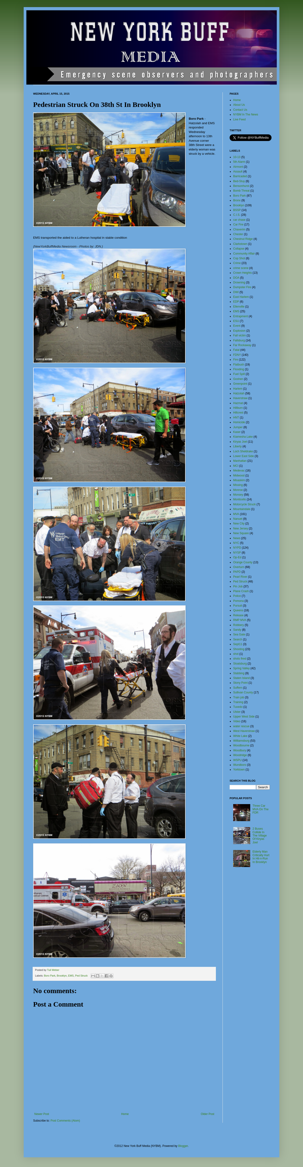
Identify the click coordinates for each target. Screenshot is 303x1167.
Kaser (237, 432)
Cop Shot (239, 258)
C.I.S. (236, 214)
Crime (237, 263)
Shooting (238, 649)
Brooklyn (62, 975)
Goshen (238, 379)
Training (238, 702)
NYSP (237, 552)
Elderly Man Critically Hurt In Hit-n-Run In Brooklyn (261, 856)
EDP (236, 301)
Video (236, 721)
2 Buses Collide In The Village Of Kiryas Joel (260, 835)
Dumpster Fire (242, 287)
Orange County (242, 562)
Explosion (239, 330)
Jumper (238, 427)
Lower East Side (243, 456)
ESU (236, 321)
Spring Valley (241, 668)
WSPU (237, 760)
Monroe (238, 490)
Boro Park (49, 975)
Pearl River (240, 576)
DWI (236, 292)
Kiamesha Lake (243, 436)
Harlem (237, 388)
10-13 (237, 157)
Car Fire (238, 224)
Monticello (239, 499)
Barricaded (240, 176)
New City (239, 523)
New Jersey (240, 528)
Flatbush (238, 364)
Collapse (238, 248)
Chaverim (239, 229)
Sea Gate (239, 634)
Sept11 (237, 644)
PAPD (237, 571)
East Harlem (241, 297)
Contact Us (240, 109)
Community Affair (244, 253)
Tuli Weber (53, 970)
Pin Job (238, 586)
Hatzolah (238, 393)
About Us (239, 104)
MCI (235, 465)
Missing (238, 485)
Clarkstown (240, 244)
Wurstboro (239, 764)
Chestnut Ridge (243, 239)
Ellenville (238, 306)
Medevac (239, 470)
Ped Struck (81, 975)
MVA (236, 514)
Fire (235, 359)
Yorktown (239, 769)
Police (237, 596)
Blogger (183, 1146)
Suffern (237, 687)
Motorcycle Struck (244, 504)
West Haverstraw (244, 731)
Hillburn (238, 408)
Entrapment (240, 316)
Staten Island (241, 678)
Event (237, 325)
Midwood (239, 475)
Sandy (237, 629)
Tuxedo (238, 707)
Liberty (237, 446)
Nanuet (237, 518)
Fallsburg (239, 340)
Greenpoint (240, 383)
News (236, 538)
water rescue (241, 726)
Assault (237, 171)
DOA (236, 277)
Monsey (238, 494)
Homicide (239, 422)
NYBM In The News (245, 114)
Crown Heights (242, 272)
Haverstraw (240, 398)
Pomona (238, 601)
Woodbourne (241, 745)
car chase (239, 219)
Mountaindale (241, 509)
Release (238, 615)
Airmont (238, 166)
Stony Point (240, 682)
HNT (236, 417)
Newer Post (41, 1114)
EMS (71, 975)
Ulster (237, 711)
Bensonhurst (241, 186)
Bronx (237, 200)
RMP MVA (239, 620)
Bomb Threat (241, 190)
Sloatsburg (240, 663)
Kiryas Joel (240, 441)
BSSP (237, 210)
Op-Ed (237, 557)
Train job (238, 697)
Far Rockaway (242, 345)
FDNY (237, 355)
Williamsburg (241, 740)
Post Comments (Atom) (65, 1120)
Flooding (238, 369)
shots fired (239, 658)
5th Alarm (239, 161)
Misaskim (239, 480)
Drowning (239, 282)
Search (237, 639)
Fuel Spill (239, 374)
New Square (241, 533)
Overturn (238, 567)
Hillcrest (238, 412)
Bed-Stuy (239, 181)
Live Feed (239, 119)
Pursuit (237, 605)
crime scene (241, 268)
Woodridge (240, 755)
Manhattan (240, 460)
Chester (238, 234)
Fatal (236, 350)
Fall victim (239, 335)
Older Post (207, 1114)
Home (125, 1114)
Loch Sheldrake (243, 451)
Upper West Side (244, 716)
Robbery (238, 625)
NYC (236, 543)
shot (236, 654)
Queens (238, 610)
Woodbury (239, 750)
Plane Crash (241, 591)
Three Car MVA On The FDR (261, 809)
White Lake (240, 736)
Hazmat (238, 403)
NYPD (237, 547)
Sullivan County (243, 692)
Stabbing (238, 673)
